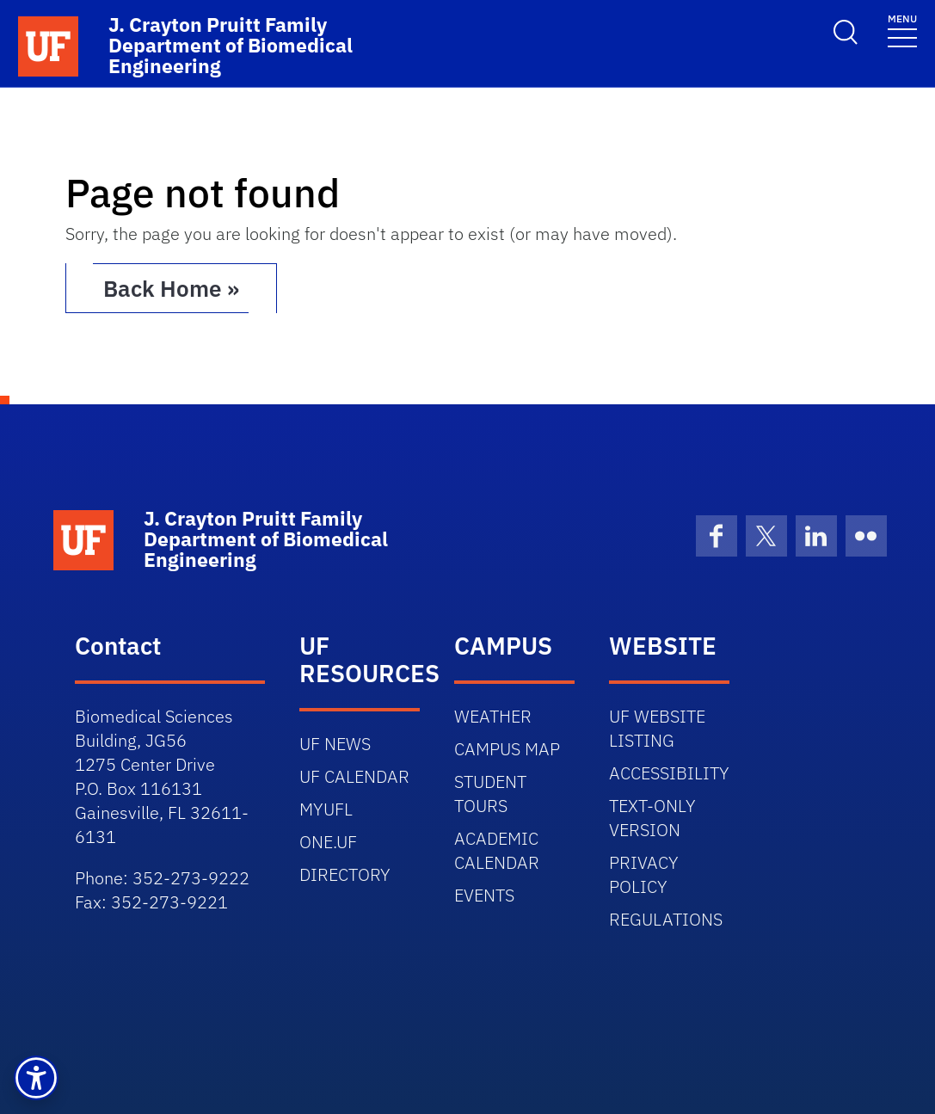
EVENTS (484, 895)
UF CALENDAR (354, 776)
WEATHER (493, 716)
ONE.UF (328, 841)
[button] (36, 1078)
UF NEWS (335, 743)
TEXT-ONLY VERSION (652, 817)
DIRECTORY (345, 874)
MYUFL (326, 809)
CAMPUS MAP (507, 748)
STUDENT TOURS (490, 793)
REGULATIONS (666, 919)
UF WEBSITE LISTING (657, 728)
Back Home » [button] (171, 288)
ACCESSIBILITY (669, 773)
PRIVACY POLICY (644, 874)
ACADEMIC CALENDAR (496, 850)
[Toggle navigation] (902, 30)
